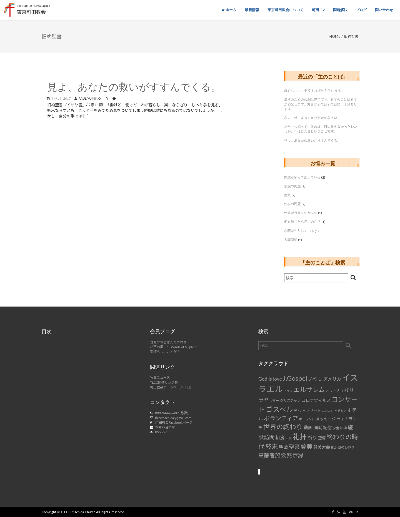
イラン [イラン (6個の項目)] (288, 391)
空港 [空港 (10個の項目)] (322, 437)
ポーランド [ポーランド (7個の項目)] (307, 419)
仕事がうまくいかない (301, 213)
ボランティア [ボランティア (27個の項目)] (281, 418)
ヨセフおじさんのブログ (168, 342)
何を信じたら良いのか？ (302, 222)
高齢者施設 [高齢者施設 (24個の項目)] (272, 455)
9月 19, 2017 (61, 98)
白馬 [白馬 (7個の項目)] (288, 438)
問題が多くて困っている (302, 177)
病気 (287, 195)
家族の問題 (292, 186)
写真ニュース (160, 377)
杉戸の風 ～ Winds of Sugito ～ (174, 347)
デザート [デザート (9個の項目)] (313, 410)
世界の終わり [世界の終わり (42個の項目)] (283, 427)
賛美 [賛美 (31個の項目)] (306, 446)
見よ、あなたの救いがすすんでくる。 (134, 87)
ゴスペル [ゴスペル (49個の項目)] (279, 409)
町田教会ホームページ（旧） (171, 387)
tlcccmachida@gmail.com (173, 418)
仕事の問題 (292, 204)
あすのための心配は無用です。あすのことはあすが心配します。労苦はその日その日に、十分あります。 (320, 104)
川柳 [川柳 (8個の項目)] (343, 428)
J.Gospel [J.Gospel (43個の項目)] (295, 378)
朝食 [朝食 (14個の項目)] (280, 437)
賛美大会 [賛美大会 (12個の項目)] (321, 447)
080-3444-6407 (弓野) (171, 413)
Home (335, 36)
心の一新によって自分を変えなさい (310, 118)
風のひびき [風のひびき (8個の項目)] (346, 447)
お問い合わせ (165, 427)
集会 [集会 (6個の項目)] (334, 447)
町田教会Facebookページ (173, 422)
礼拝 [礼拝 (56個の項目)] (299, 436)
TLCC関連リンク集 (164, 382)
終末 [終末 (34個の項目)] (272, 446)
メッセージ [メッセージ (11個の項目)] (326, 418)
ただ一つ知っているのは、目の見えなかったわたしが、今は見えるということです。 (320, 129)
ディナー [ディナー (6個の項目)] (300, 410)
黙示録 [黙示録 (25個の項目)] (295, 455)
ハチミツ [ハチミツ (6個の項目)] (340, 410)
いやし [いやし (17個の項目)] (315, 379)
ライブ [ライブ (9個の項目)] (342, 419)
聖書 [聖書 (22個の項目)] (294, 446)
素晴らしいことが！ (165, 352)
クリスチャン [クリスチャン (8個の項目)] (290, 400)
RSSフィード (164, 432)
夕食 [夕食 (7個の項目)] (336, 428)
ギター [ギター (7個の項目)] (274, 400)
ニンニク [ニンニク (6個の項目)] (328, 410)
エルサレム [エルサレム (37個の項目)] (309, 389)
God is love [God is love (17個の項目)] (270, 379)
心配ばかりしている (299, 231)
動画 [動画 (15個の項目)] (308, 427)
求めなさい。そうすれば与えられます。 (314, 91)
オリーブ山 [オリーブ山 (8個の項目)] (334, 391)
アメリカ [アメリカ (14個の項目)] (332, 379)
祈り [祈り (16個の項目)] (312, 437)
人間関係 (291, 240)
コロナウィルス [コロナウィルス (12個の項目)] (316, 400)
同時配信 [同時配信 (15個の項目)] (323, 427)
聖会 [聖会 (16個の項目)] (283, 447)
